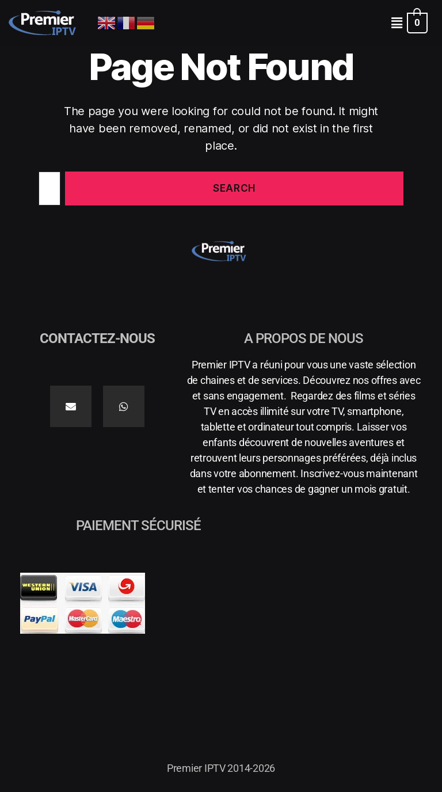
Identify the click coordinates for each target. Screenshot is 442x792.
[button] (396, 22)
